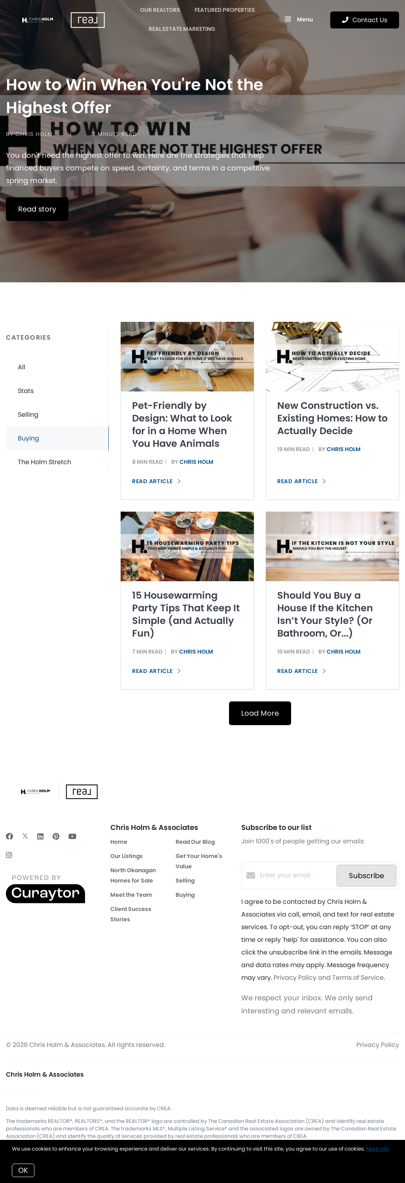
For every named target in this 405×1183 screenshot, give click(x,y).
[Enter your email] (296, 875)
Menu (299, 19)
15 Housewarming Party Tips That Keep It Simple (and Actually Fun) (186, 614)
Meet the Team (131, 895)
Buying (185, 895)
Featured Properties (225, 10)
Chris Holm (197, 462)
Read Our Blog (195, 842)
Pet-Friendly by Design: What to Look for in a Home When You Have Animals (182, 424)
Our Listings (126, 856)
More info (377, 1149)
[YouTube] (72, 836)
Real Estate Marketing (182, 29)
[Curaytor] (45, 901)
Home (118, 842)
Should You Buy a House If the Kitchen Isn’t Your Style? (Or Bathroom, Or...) (325, 614)
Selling (185, 880)
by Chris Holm (29, 134)
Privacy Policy (377, 1044)
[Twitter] (25, 836)
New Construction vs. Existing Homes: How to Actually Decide (332, 418)
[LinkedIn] (40, 836)
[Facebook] (9, 836)
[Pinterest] (56, 836)
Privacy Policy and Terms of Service (329, 977)
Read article (156, 481)
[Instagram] (9, 855)
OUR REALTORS (160, 10)
